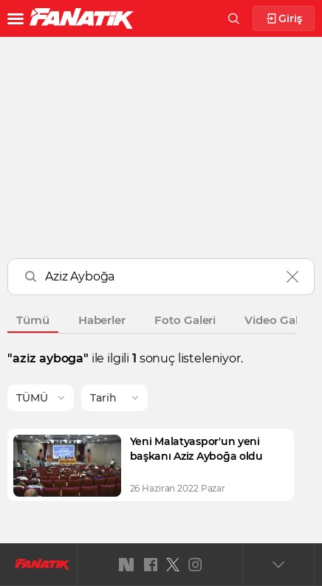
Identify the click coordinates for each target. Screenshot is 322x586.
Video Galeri (278, 320)
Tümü (32, 320)
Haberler (102, 320)
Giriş (284, 19)
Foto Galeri (185, 320)
